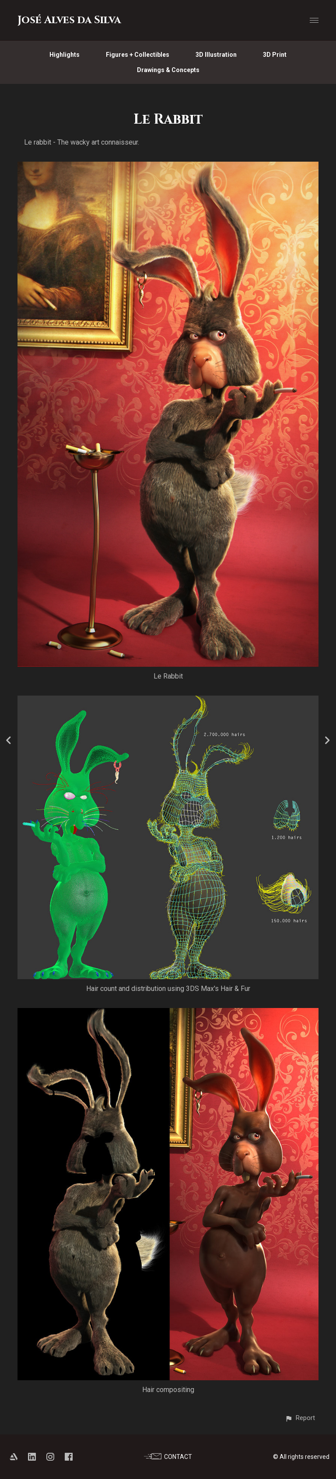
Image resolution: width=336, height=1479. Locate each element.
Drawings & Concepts (168, 69)
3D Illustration (216, 54)
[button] (299, 1418)
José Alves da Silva (69, 20)
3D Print (275, 54)
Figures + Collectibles (137, 54)
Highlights (64, 54)
